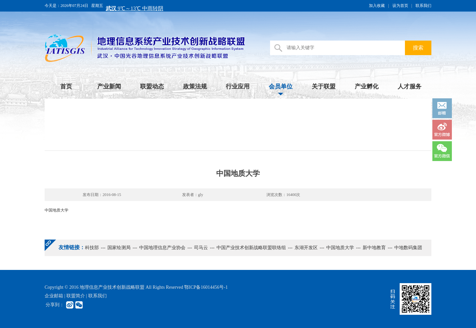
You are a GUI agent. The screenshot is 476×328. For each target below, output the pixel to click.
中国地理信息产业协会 (162, 247)
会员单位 (281, 86)
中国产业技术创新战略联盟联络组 (251, 247)
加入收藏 (377, 5)
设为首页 (400, 5)
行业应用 (238, 86)
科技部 (92, 247)
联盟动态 (152, 86)
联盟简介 (75, 295)
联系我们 (423, 5)
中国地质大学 (340, 247)
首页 (66, 86)
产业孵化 (366, 86)
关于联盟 (324, 86)
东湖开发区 (306, 247)
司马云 (201, 247)
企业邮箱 (54, 295)
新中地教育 (374, 247)
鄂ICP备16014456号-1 (205, 287)
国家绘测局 (119, 247)
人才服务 (409, 86)
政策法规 (195, 86)
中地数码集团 (408, 247)
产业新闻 (109, 86)
